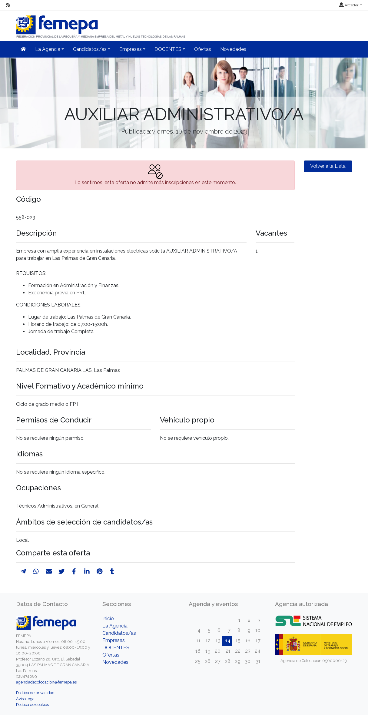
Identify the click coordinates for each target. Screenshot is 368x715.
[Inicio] (101, 24)
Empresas (113, 640)
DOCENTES (115, 647)
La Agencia (115, 626)
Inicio (108, 618)
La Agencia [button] (47, 49)
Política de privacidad (35, 692)
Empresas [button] (130, 49)
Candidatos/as (119, 633)
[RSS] (8, 5)
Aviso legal (26, 699)
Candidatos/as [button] (90, 49)
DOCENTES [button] (167, 49)
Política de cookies (32, 704)
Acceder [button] (349, 5)
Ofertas (202, 49)
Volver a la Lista (328, 166)
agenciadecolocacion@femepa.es (46, 682)
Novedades (233, 49)
